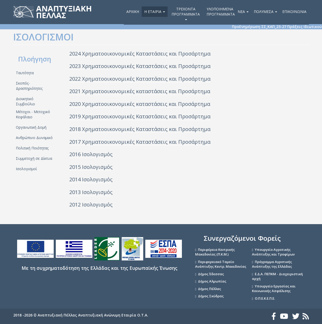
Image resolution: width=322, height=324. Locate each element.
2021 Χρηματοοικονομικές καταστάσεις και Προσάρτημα (139, 91)
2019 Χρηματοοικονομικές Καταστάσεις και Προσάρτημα (139, 116)
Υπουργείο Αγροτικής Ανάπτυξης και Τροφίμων (273, 252)
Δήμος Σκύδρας (211, 296)
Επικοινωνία (294, 11)
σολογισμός (98, 166)
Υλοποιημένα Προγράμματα (221, 11)
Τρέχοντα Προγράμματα (186, 13)
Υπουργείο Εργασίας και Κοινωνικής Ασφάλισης (274, 288)
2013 (75, 192)
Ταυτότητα (25, 72)
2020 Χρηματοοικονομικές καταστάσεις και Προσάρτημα (139, 103)
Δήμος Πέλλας (209, 288)
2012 (75, 204)
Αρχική (132, 11)
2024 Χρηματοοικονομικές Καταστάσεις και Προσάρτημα (139, 53)
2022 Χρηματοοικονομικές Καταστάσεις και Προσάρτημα (139, 78)
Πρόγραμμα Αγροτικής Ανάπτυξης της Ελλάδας (272, 264)
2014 (75, 179)
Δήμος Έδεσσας (211, 274)
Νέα (243, 11)
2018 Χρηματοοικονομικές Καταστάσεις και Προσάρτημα (139, 129)
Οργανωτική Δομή (31, 127)
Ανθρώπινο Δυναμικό (34, 137)
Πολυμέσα (265, 11)
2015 (75, 166)
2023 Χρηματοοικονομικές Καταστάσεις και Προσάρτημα (139, 66)
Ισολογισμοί (26, 168)
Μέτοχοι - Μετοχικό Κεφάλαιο (33, 114)
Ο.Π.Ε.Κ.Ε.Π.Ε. (265, 298)
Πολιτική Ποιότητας (32, 148)
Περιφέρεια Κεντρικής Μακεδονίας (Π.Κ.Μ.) (215, 252)
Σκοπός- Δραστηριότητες (29, 86)
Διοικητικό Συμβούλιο (25, 101)
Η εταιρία (154, 11)
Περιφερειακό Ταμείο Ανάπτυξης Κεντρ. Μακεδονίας (220, 264)
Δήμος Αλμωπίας (212, 281)
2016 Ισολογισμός (91, 154)
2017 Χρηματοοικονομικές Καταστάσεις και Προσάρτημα (139, 141)
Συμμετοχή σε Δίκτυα (34, 158)
